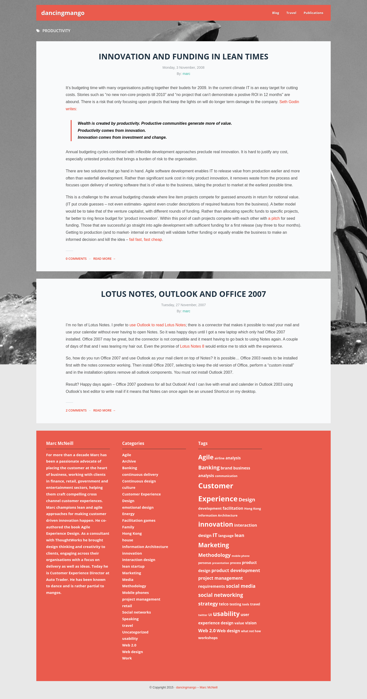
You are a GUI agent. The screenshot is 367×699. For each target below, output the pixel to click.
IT (214, 534)
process (235, 563)
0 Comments (76, 258)
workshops (208, 637)
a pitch (274, 218)
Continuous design (139, 481)
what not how (251, 631)
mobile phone (240, 556)
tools (245, 604)
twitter (202, 615)
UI (210, 614)
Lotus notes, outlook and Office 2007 (183, 293)
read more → (104, 258)
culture (128, 487)
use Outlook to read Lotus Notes (158, 325)
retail (127, 605)
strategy (208, 603)
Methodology (134, 585)
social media (241, 586)
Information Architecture (145, 546)
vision (251, 623)
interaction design (138, 559)
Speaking (130, 618)
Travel (291, 13)
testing (235, 604)
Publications (313, 13)
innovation (132, 553)
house (127, 539)
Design (128, 500)
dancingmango (63, 13)
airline (219, 458)
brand (226, 468)
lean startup (133, 566)
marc (186, 74)
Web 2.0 (129, 645)
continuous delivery (140, 474)
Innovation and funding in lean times (183, 56)
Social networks (136, 612)
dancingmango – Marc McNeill (197, 687)
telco (223, 604)
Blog (275, 13)
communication (226, 476)
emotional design (138, 507)
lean (239, 535)
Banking (129, 467)
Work (127, 658)
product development (235, 570)
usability (130, 638)
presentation (220, 563)
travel (127, 625)
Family (128, 526)
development (210, 508)
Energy (128, 513)
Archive (129, 461)
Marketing (131, 572)
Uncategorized (135, 632)
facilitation (233, 508)
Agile (126, 454)
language (226, 535)
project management (141, 599)
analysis (233, 457)
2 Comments (76, 410)
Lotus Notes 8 (192, 346)
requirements (211, 586)
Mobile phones (135, 592)
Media (127, 579)
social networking (220, 594)
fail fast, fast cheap (145, 239)
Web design (132, 651)
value (239, 622)
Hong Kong (132, 533)
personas (204, 563)
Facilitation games (139, 520)
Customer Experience (141, 494)
